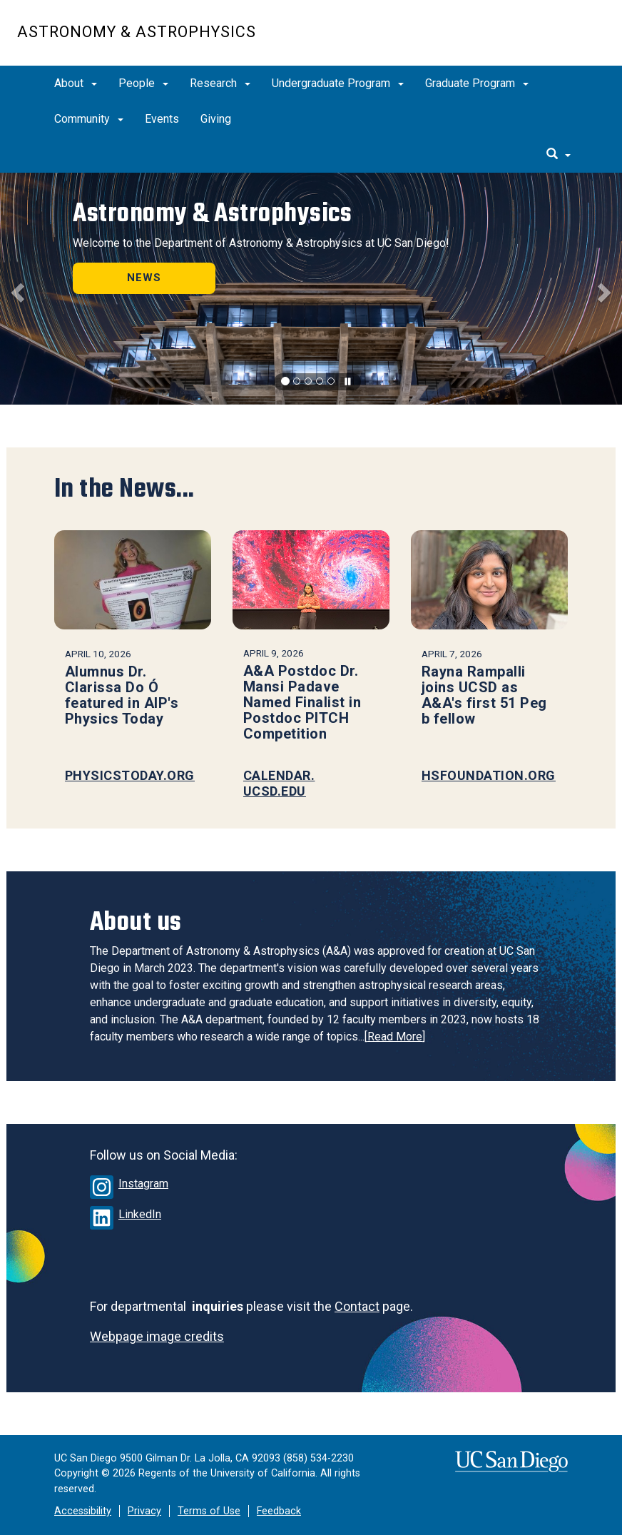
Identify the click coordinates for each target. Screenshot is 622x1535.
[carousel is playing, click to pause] (348, 382)
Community (88, 119)
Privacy (144, 1511)
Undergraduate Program (338, 83)
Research (220, 83)
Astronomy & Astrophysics (136, 32)
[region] (311, 289)
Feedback (279, 1511)
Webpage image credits (157, 1336)
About (75, 83)
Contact (357, 1306)
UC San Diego (523, 40)
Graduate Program (477, 83)
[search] (558, 155)
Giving (215, 119)
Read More (394, 1036)
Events (162, 119)
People (143, 83)
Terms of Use (209, 1511)
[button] (15, 289)
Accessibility (82, 1511)
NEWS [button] (144, 277)
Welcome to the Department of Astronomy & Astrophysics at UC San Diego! (261, 243)
